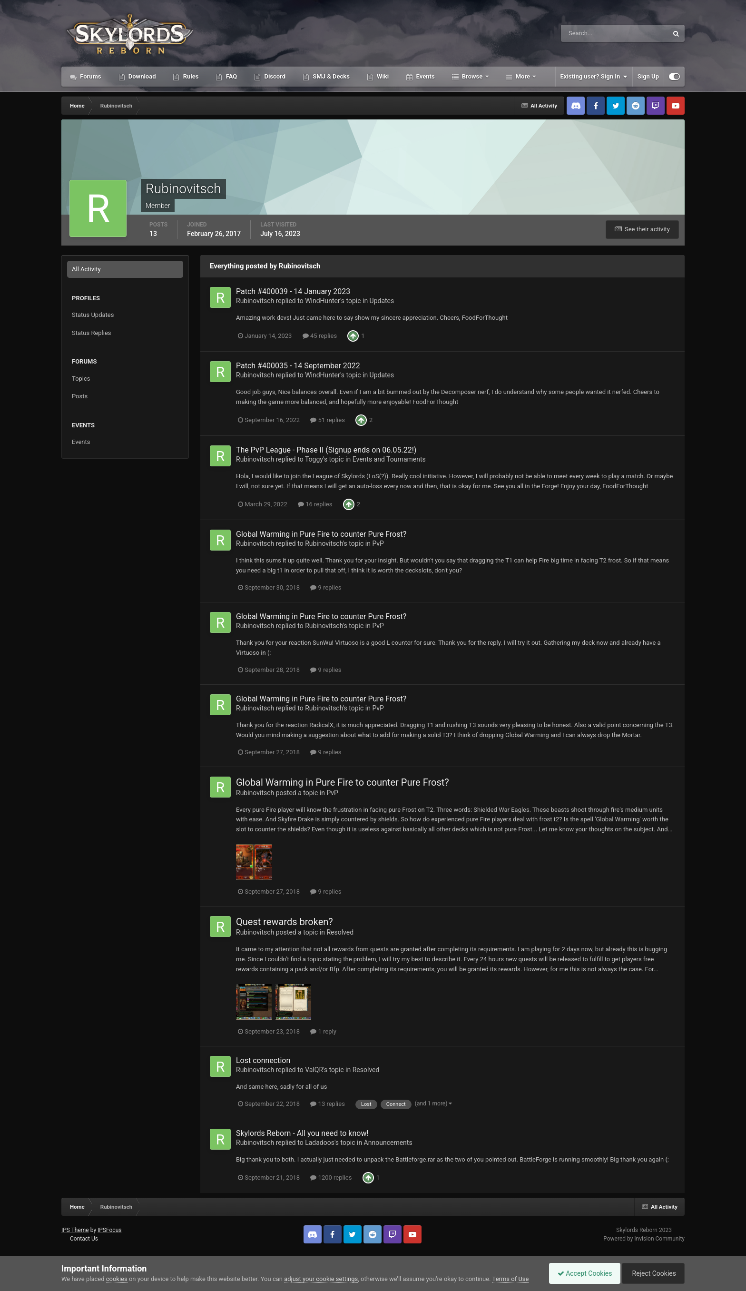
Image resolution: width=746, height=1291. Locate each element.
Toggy (314, 459)
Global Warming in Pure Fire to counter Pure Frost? (321, 534)
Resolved (339, 932)
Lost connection (263, 1060)
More (523, 76)
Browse (472, 76)
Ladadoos (319, 1142)
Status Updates (93, 314)
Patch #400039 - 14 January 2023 (293, 291)
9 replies (325, 587)
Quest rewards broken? (284, 921)
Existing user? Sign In (594, 77)
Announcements (388, 1142)
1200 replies (331, 1177)
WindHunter (322, 301)
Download (141, 76)
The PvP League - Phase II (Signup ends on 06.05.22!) (326, 449)
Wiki (382, 76)
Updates (382, 301)
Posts (80, 396)
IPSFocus (109, 1230)
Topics (81, 378)
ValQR (314, 1070)
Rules (189, 76)
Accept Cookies (580, 1273)
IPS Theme (75, 1230)
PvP (378, 543)
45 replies (320, 335)
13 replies (327, 1103)
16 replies (315, 504)
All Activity (86, 269)
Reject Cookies (652, 1273)
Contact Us (84, 1238)
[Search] (585, 33)
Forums (90, 76)
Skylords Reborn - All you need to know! (302, 1133)
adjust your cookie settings (321, 1278)
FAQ (230, 76)
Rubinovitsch (255, 301)
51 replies (327, 420)
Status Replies (91, 332)
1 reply (323, 1031)
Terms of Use (510, 1278)
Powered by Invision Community (644, 1238)
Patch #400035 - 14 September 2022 (298, 365)
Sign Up (648, 76)
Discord (274, 76)
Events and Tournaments (389, 459)
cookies (117, 1278)
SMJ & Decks (330, 76)
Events (424, 76)
